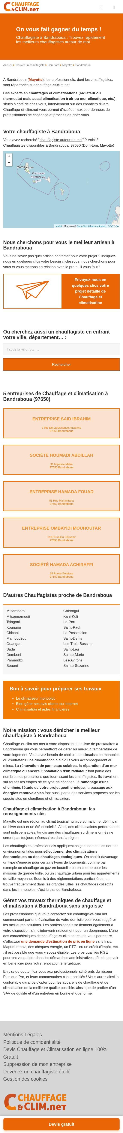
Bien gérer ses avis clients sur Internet (47, 704)
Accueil (7, 65)
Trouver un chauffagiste (30, 65)
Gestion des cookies (25, 1079)
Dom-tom (53, 65)
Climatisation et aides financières (42, 709)
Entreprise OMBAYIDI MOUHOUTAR (61, 528)
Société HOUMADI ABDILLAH (61, 455)
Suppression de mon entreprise (37, 1064)
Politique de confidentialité (31, 1042)
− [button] (9, 163)
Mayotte (67, 65)
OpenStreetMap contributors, (92, 226)
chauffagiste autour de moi (61, 140)
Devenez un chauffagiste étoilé (36, 1071)
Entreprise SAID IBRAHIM (61, 418)
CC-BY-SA (113, 226)
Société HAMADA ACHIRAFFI (61, 564)
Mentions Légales (22, 1034)
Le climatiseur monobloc (35, 698)
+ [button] (9, 156)
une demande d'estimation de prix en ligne (57, 941)
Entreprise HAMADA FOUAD (61, 491)
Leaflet (58, 226)
